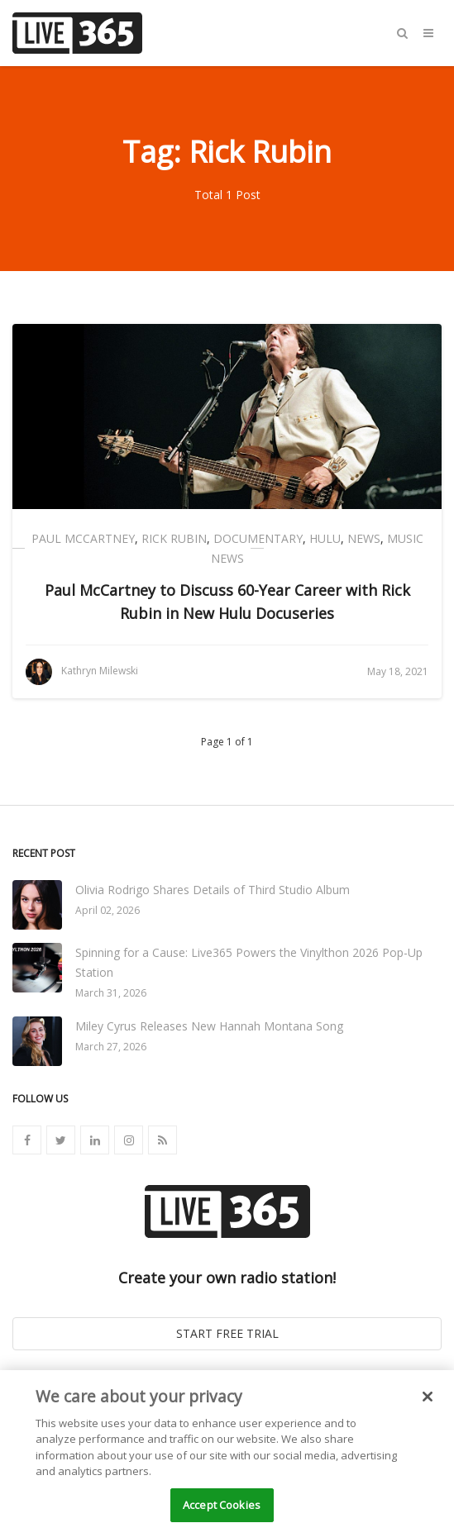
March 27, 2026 (110, 1047)
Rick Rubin (174, 538)
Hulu (325, 538)
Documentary (258, 538)
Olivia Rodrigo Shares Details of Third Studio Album (212, 889)
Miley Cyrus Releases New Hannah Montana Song (209, 1026)
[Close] (427, 1401)
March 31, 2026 (110, 993)
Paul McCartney (83, 538)
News (363, 538)
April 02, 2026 (107, 910)
